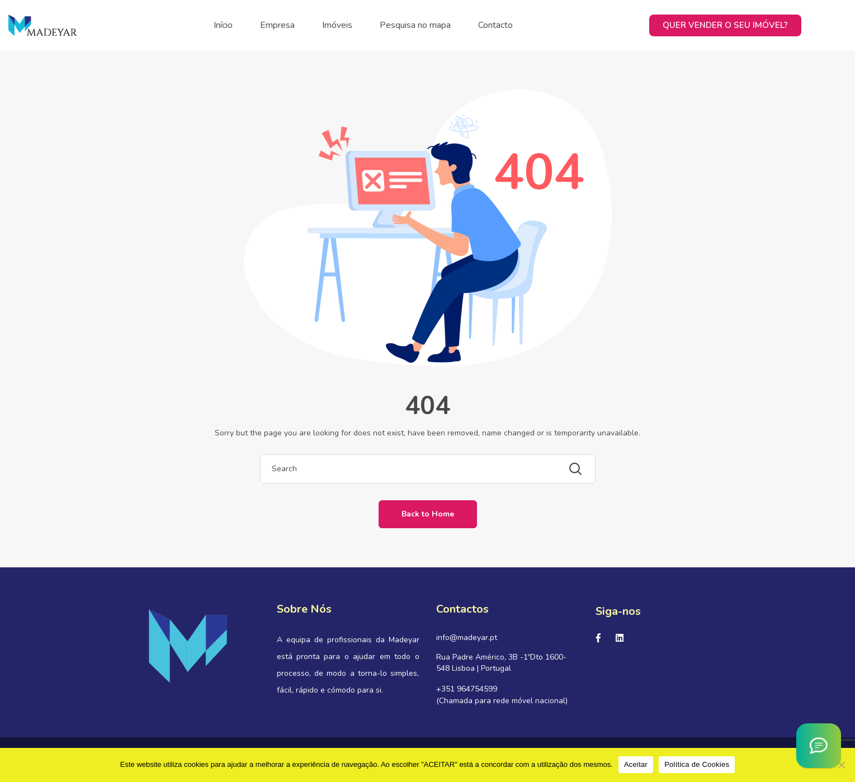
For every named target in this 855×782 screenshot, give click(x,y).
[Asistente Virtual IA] (818, 745)
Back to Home (427, 514)
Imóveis (337, 25)
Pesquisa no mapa (415, 25)
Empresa (277, 25)
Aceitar (636, 764)
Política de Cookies (696, 764)
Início (223, 25)
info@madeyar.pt (466, 637)
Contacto (495, 25)
